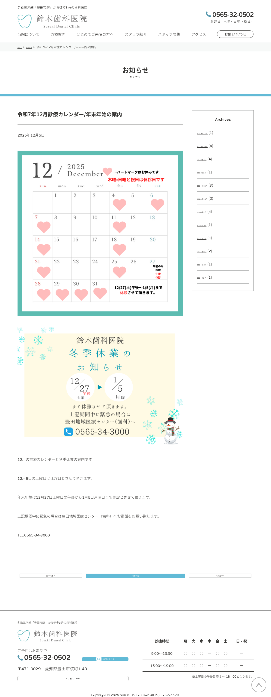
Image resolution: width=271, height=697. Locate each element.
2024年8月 (206, 227)
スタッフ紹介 (136, 37)
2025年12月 (207, 135)
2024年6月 (206, 254)
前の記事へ (69, 581)
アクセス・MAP (73, 678)
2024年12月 (207, 188)
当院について (29, 37)
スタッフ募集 (169, 37)
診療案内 (58, 37)
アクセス (198, 37)
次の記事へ (201, 581)
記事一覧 (135, 581)
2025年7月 (206, 162)
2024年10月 (207, 201)
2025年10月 (207, 148)
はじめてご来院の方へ (95, 37)
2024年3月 (206, 280)
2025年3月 (206, 175)
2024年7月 (206, 240)
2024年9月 (206, 214)
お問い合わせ (235, 37)
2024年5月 (206, 267)
